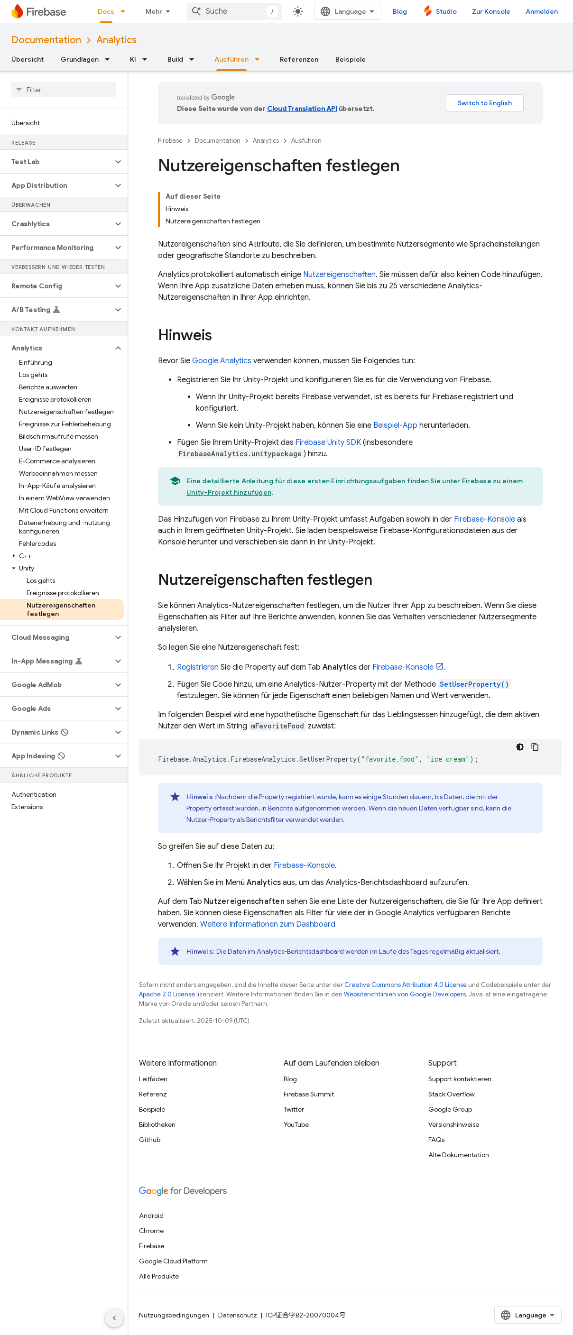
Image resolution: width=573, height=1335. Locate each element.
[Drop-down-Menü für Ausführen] (260, 59)
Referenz (153, 1094)
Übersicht (27, 59)
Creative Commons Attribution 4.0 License (405, 985)
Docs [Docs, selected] (106, 11)
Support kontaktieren (459, 1079)
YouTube (296, 1124)
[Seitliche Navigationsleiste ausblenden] (114, 1317)
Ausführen (306, 141)
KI (133, 59)
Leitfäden (153, 1079)
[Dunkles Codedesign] (519, 747)
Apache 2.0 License (167, 994)
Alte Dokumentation (458, 1155)
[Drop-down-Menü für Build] (194, 59)
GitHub (149, 1139)
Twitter (294, 1109)
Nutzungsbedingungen (174, 1315)
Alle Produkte (159, 1276)
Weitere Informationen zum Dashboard (267, 924)
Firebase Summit (309, 1094)
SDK (328, 442)
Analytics (116, 40)
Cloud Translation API (302, 108)
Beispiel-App (395, 425)
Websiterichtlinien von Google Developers (405, 994)
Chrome (151, 1230)
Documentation (46, 40)
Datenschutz (237, 1315)
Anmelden (542, 11)
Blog (400, 11)
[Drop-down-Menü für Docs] (125, 11)
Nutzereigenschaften (339, 274)
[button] (56, 162)
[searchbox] (63, 89)
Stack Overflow (451, 1094)
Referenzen (299, 59)
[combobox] (234, 11)
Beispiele (350, 59)
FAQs (436, 1139)
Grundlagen (80, 59)
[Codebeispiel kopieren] (535, 747)
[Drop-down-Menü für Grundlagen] (110, 59)
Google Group (450, 1109)
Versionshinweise (453, 1124)
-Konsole (484, 519)
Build (175, 59)
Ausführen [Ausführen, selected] (231, 59)
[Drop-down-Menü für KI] (147, 59)
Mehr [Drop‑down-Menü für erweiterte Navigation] (154, 11)
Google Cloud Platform (173, 1261)
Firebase (170, 141)
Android (151, 1215)
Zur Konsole (491, 11)
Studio (446, 11)
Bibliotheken (157, 1124)
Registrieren (198, 667)
